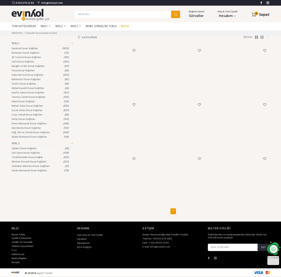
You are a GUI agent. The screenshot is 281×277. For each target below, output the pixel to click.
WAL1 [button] (46, 26)
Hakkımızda (18, 255)
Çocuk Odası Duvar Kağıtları (40, 110)
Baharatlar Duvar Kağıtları (40, 79)
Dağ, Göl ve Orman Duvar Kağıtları (40, 132)
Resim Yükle (18, 236)
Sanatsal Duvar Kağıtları (40, 48)
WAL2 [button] (60, 26)
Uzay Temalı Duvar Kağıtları (40, 115)
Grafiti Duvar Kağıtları (40, 84)
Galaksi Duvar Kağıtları (40, 148)
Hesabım (82, 240)
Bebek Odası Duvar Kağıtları (40, 106)
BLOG (125, 26)
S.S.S (14, 251)
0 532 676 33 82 (25, 3)
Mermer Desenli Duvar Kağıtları (40, 162)
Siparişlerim (83, 244)
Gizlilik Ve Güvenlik (22, 243)
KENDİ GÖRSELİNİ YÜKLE (101, 26)
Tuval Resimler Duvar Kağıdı (40, 157)
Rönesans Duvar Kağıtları (40, 53)
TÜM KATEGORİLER (24, 26)
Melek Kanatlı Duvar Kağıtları (40, 88)
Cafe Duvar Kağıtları (40, 62)
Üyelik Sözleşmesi (21, 239)
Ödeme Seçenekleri (23, 247)
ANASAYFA (17, 33)
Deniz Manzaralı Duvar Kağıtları (40, 124)
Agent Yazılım (45, 274)
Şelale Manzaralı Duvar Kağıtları (40, 137)
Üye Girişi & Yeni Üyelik (90, 236)
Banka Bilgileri (19, 259)
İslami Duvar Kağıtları (40, 101)
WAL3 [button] (76, 26)
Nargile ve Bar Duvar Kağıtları (40, 66)
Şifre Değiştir (84, 248)
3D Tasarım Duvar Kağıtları (40, 57)
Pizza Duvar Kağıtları (40, 71)
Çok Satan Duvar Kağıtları (40, 153)
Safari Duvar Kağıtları (40, 119)
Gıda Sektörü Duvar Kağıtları (40, 75)
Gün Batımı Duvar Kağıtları (40, 128)
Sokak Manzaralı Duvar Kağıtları (40, 171)
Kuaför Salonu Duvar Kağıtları (40, 93)
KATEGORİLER (89, 37)
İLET (263, 248)
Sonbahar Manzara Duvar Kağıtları (40, 166)
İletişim (16, 264)
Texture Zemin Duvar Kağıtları (40, 97)
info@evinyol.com (52, 3)
